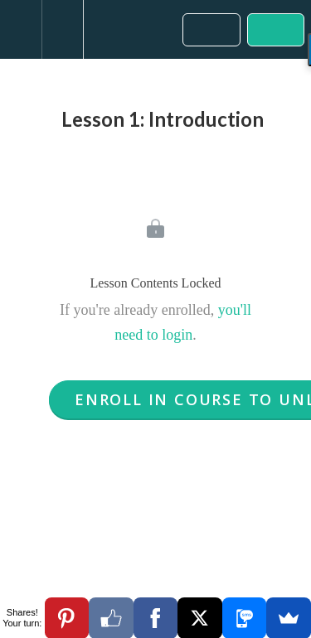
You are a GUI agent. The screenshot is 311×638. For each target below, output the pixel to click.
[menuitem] (62, 29)
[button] (20, 29)
